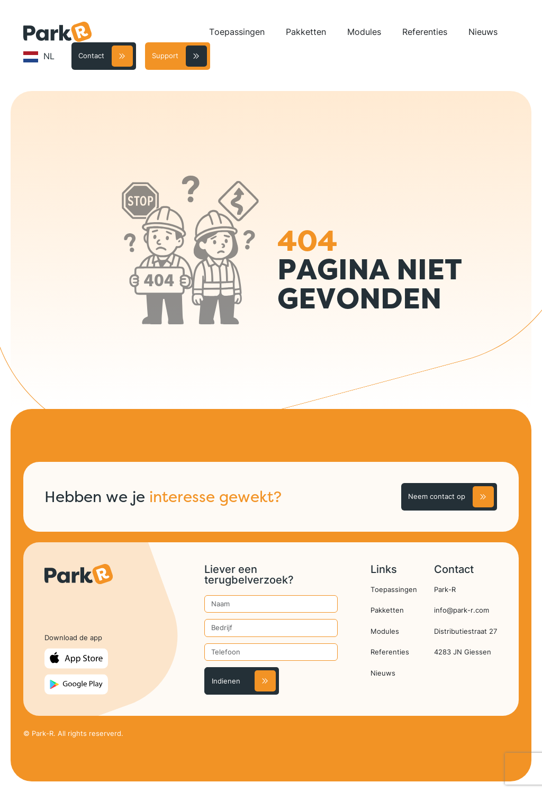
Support (165, 55)
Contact (91, 55)
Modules (364, 32)
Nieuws (483, 32)
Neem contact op (436, 496)
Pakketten (306, 32)
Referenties (424, 32)
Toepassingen (237, 32)
